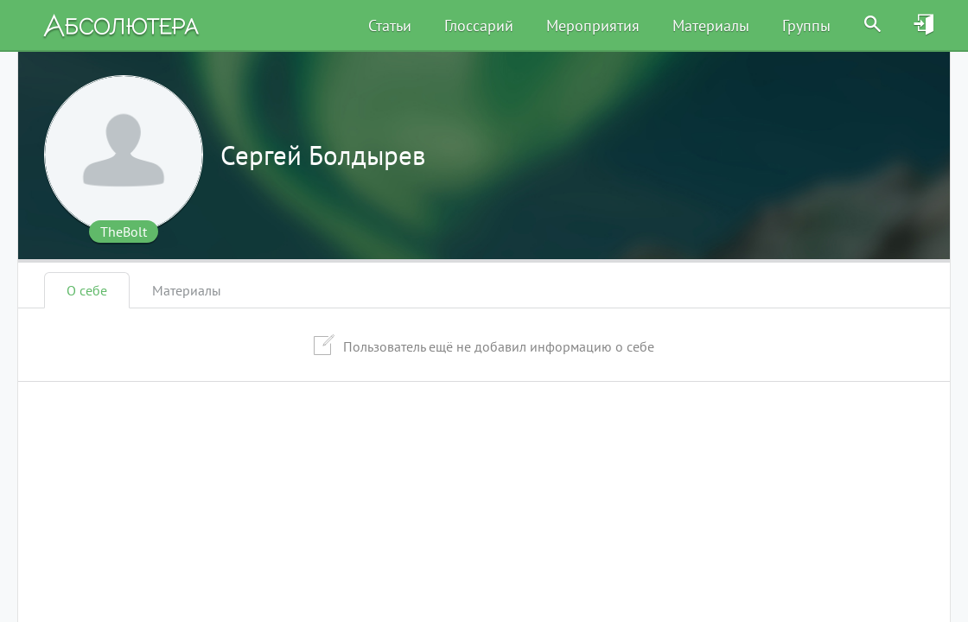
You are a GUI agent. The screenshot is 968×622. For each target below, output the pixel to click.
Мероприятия (593, 25)
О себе (87, 290)
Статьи (389, 25)
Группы (806, 25)
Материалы (710, 25)
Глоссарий (478, 25)
